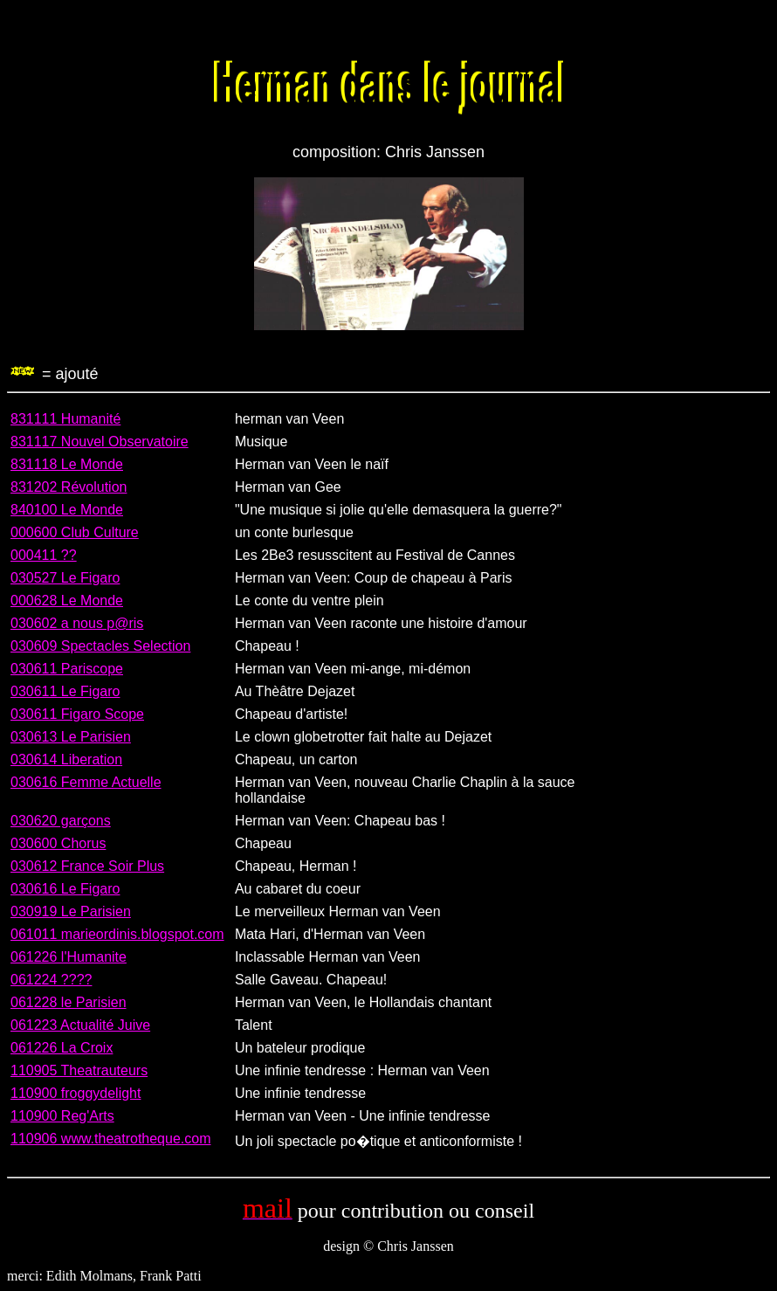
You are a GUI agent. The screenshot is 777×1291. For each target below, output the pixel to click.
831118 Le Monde (66, 464)
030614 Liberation (66, 759)
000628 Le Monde (66, 600)
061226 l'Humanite (68, 956)
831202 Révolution (68, 487)
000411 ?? (43, 555)
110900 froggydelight (75, 1093)
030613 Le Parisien (70, 736)
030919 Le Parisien (70, 911)
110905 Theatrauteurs (79, 1070)
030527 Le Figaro (65, 577)
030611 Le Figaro (65, 691)
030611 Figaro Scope (77, 714)
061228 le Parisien (68, 1002)
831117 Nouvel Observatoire (99, 441)
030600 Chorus (58, 843)
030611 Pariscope (66, 668)
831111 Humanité (65, 418)
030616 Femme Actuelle (86, 782)
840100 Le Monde (66, 509)
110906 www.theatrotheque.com (110, 1138)
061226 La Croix (61, 1047)
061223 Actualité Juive (80, 1025)
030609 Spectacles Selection (100, 646)
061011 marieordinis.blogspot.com (117, 934)
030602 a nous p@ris (76, 623)
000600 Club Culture (74, 532)
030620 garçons (60, 820)
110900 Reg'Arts (62, 1115)
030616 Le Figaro (65, 888)
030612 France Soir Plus (87, 866)
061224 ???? (51, 979)
